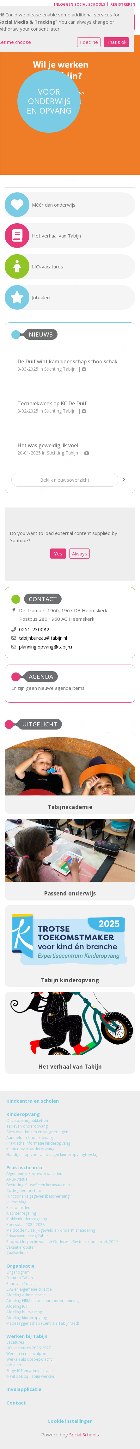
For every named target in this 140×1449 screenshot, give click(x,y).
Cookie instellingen (70, 1421)
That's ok (116, 42)
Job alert (13, 1365)
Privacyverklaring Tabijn (27, 1236)
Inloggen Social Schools (79, 4)
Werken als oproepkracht (29, 1359)
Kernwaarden (18, 1207)
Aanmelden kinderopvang (29, 1137)
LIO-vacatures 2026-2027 (28, 1348)
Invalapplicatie (23, 1389)
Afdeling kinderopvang (26, 1317)
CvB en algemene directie (29, 1289)
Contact (16, 1402)
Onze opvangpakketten (27, 1120)
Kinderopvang (23, 1114)
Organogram (18, 1272)
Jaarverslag (16, 1202)
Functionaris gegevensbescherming (38, 1196)
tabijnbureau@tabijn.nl (43, 638)
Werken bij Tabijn (26, 1336)
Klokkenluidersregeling (26, 1219)
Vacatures (15, 1342)
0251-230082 (34, 629)
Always (79, 553)
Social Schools (84, 1434)
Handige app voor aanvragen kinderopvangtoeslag (52, 1154)
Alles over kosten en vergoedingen (37, 1132)
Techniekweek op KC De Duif (52, 403)
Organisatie (20, 1266)
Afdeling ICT (17, 1306)
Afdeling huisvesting (24, 1312)
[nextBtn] (123, 479)
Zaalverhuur (17, 1253)
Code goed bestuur (23, 1190)
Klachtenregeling (21, 1213)
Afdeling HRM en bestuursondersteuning (42, 1300)
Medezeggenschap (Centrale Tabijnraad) (42, 1323)
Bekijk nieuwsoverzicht (64, 480)
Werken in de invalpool (26, 1353)
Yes (58, 553)
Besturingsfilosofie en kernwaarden (38, 1185)
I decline (89, 42)
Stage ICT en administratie (29, 1370)
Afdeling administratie (26, 1295)
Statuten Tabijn (19, 1278)
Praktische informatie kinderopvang (38, 1143)
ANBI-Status (16, 1179)
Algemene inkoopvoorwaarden (34, 1173)
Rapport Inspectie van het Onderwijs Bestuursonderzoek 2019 (62, 1241)
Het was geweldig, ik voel (47, 445)
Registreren (122, 4)
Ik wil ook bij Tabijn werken (30, 1376)
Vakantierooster (20, 1247)
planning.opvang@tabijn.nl (47, 646)
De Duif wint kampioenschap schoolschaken (70, 361)
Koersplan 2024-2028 (25, 1224)
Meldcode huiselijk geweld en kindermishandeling (50, 1230)
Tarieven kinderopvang (27, 1126)
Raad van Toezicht (22, 1283)
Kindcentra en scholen (32, 1101)
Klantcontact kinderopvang (30, 1149)
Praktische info (24, 1167)
